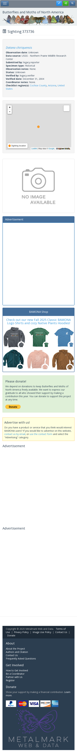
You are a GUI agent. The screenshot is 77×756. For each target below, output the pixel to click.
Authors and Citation (17, 651)
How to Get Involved (17, 670)
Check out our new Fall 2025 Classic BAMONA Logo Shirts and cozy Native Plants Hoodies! (38, 321)
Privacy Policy (21, 632)
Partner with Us (14, 677)
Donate (11, 635)
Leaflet (34, 149)
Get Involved (15, 665)
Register (10, 680)
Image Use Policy (42, 632)
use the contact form (41, 434)
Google (51, 149)
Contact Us (61, 632)
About (10, 643)
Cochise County (38, 85)
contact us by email (14, 434)
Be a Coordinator (15, 673)
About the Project (15, 648)
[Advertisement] (38, 263)
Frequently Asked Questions (21, 658)
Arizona (52, 85)
